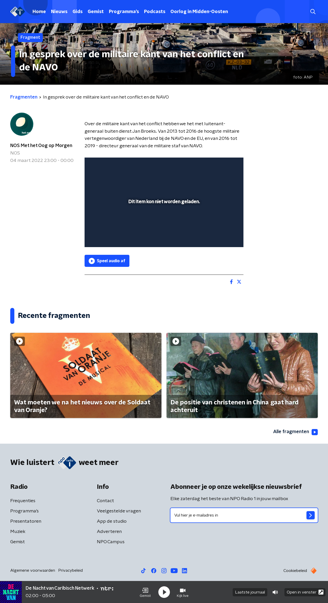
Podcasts (154, 11)
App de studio (112, 521)
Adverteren (109, 531)
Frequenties (22, 501)
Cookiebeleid (295, 571)
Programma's (124, 11)
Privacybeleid (70, 570)
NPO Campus (111, 542)
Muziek (17, 531)
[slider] (163, 222)
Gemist (96, 11)
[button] (145, 592)
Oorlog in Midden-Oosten (199, 11)
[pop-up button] (220, 236)
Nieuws (59, 11)
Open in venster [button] (305, 592)
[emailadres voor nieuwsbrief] (244, 515)
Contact (105, 501)
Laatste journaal (250, 592)
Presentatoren (25, 521)
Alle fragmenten (295, 432)
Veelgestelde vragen (119, 511)
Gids (78, 11)
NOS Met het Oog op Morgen (41, 145)
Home (39, 11)
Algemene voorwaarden (32, 570)
